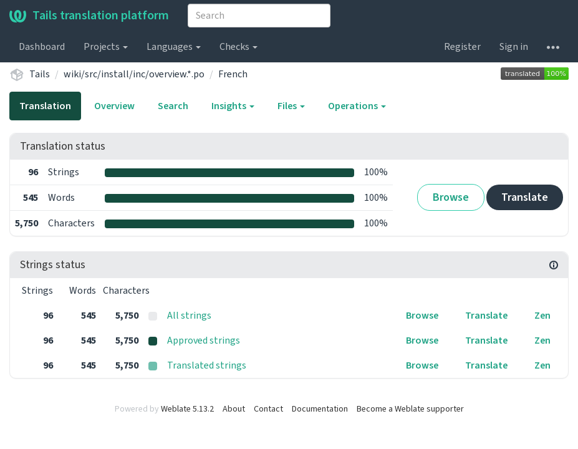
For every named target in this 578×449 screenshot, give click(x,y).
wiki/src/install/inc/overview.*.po (134, 74)
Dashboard (42, 47)
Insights (232, 106)
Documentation (320, 409)
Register (462, 47)
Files (291, 106)
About (234, 409)
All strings (189, 315)
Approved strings (203, 340)
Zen (542, 315)
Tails (39, 74)
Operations (357, 106)
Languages (174, 47)
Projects (106, 47)
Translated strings (206, 365)
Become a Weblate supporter (410, 409)
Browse (451, 197)
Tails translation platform (89, 15)
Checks (238, 47)
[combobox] (259, 15)
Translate (524, 197)
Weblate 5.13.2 (187, 409)
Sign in (513, 47)
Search (173, 106)
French (233, 74)
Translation (45, 106)
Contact (268, 409)
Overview (114, 106)
